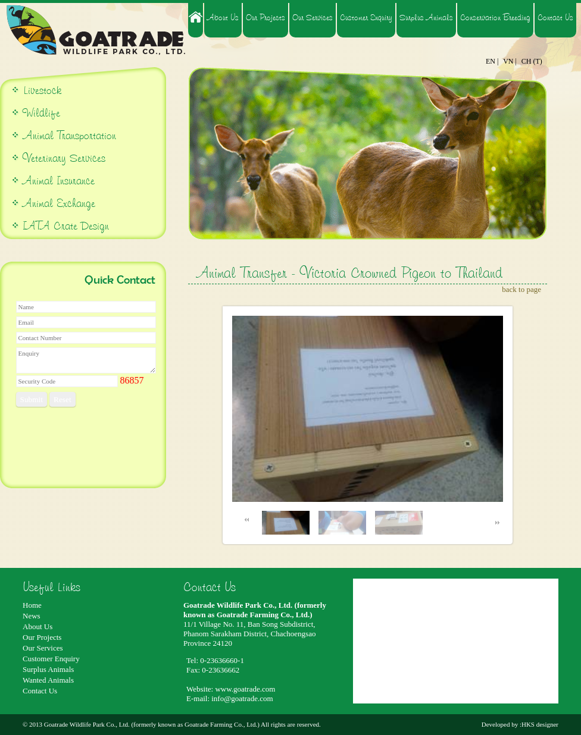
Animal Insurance (59, 180)
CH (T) (531, 61)
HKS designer (539, 724)
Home (32, 605)
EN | (492, 61)
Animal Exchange (59, 203)
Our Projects (265, 17)
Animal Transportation (68, 135)
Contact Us (555, 17)
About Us (223, 17)
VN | (510, 61)
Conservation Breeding (495, 17)
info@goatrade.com (242, 698)
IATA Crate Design (66, 225)
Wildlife (41, 112)
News (31, 615)
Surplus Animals (426, 17)
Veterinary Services (64, 157)
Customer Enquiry (366, 17)
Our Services (312, 17)
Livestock (40, 90)
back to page (521, 289)
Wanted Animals (48, 680)
